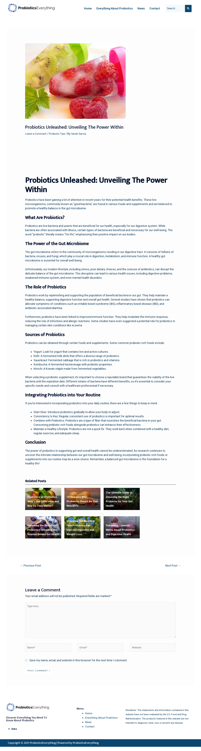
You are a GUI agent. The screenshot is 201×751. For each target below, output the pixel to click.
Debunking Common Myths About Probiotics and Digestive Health (121, 530)
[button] (29, 733)
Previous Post (32, 566)
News (141, 8)
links (14, 733)
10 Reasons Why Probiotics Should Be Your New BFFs (80, 501)
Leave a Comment (36, 133)
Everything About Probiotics (114, 8)
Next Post (171, 566)
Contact (154, 8)
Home (88, 8)
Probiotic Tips (58, 133)
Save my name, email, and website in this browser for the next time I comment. (78, 664)
